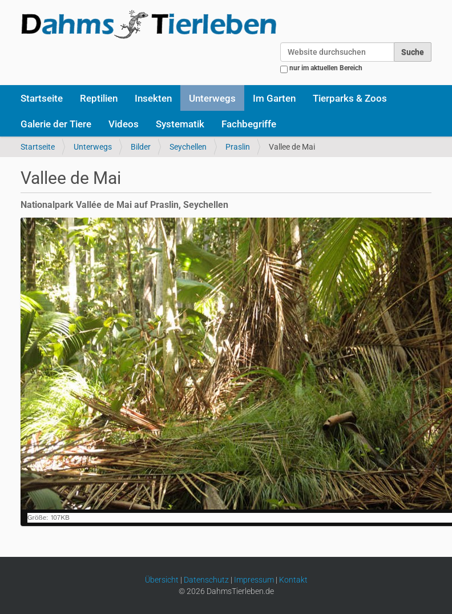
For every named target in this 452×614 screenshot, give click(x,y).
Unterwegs (212, 98)
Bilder (141, 146)
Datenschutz (206, 579)
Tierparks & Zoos (350, 98)
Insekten (153, 98)
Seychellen (188, 146)
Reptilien (99, 98)
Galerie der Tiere (56, 124)
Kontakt (293, 579)
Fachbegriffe (248, 124)
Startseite (42, 98)
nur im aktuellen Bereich (325, 68)
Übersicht (162, 579)
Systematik (180, 124)
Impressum (254, 579)
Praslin (237, 146)
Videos (123, 124)
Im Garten (274, 98)
